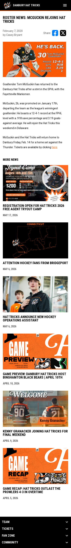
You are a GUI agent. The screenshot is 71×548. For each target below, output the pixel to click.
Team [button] (5, 522)
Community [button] (10, 542)
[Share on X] (63, 33)
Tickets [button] (7, 528)
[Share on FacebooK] (55, 33)
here (54, 147)
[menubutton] (65, 5)
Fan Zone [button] (8, 535)
